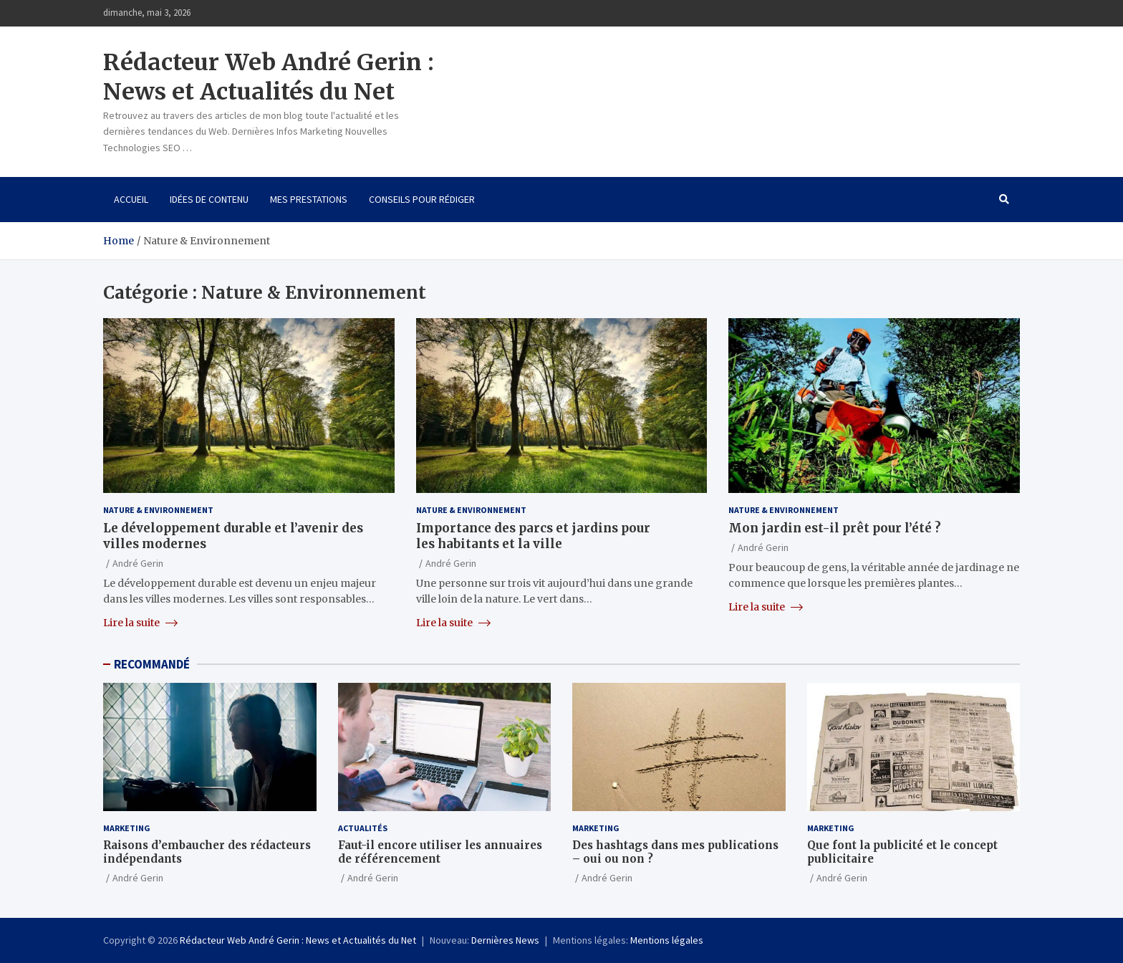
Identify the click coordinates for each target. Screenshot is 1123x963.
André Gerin (137, 563)
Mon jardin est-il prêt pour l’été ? (834, 528)
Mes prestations (308, 199)
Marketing (126, 828)
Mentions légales (666, 940)
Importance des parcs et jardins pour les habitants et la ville (533, 536)
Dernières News (505, 940)
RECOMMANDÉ (152, 664)
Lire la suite (140, 623)
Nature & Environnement (158, 509)
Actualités (362, 828)
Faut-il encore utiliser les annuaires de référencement (440, 852)
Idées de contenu (209, 199)
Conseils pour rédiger (422, 199)
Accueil (131, 199)
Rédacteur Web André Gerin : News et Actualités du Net (268, 77)
